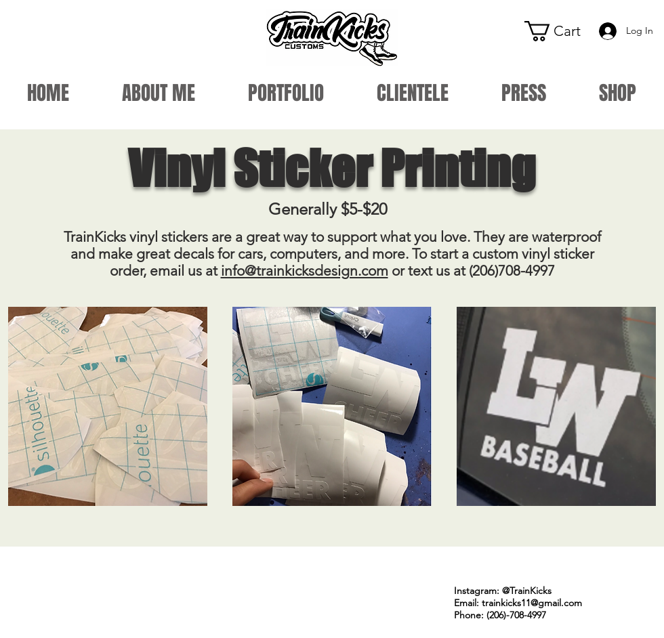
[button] (562, 31)
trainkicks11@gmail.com (532, 603)
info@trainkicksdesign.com (304, 270)
